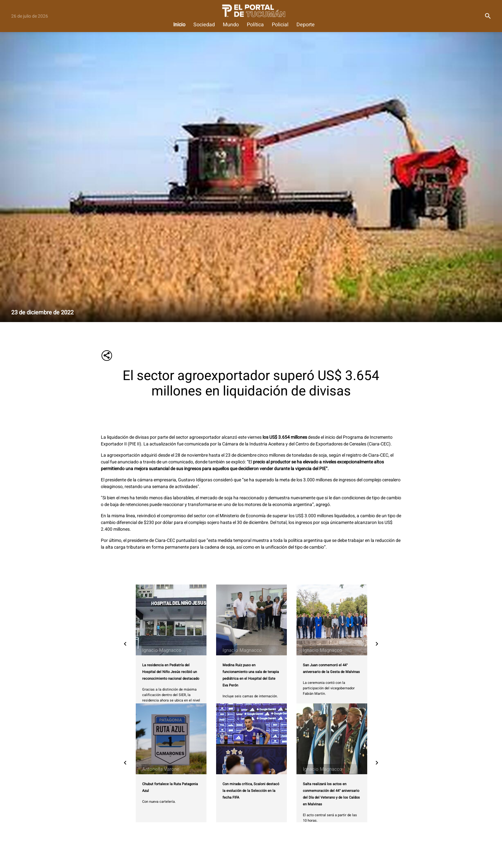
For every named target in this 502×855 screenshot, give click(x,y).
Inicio (179, 24)
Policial (280, 24)
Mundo (231, 24)
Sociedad (204, 24)
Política (255, 24)
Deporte (305, 24)
